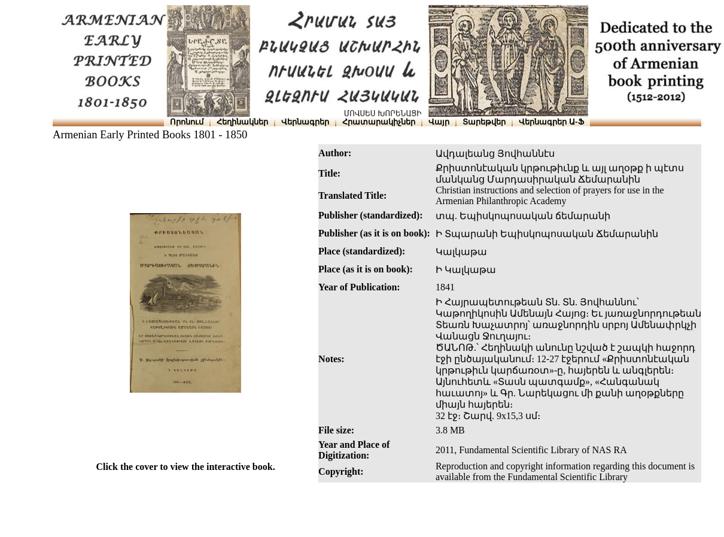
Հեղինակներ (242, 121)
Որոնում (186, 121)
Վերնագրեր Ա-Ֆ (551, 121)
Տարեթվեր (484, 121)
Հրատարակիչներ (378, 121)
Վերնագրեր (305, 121)
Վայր (438, 121)
